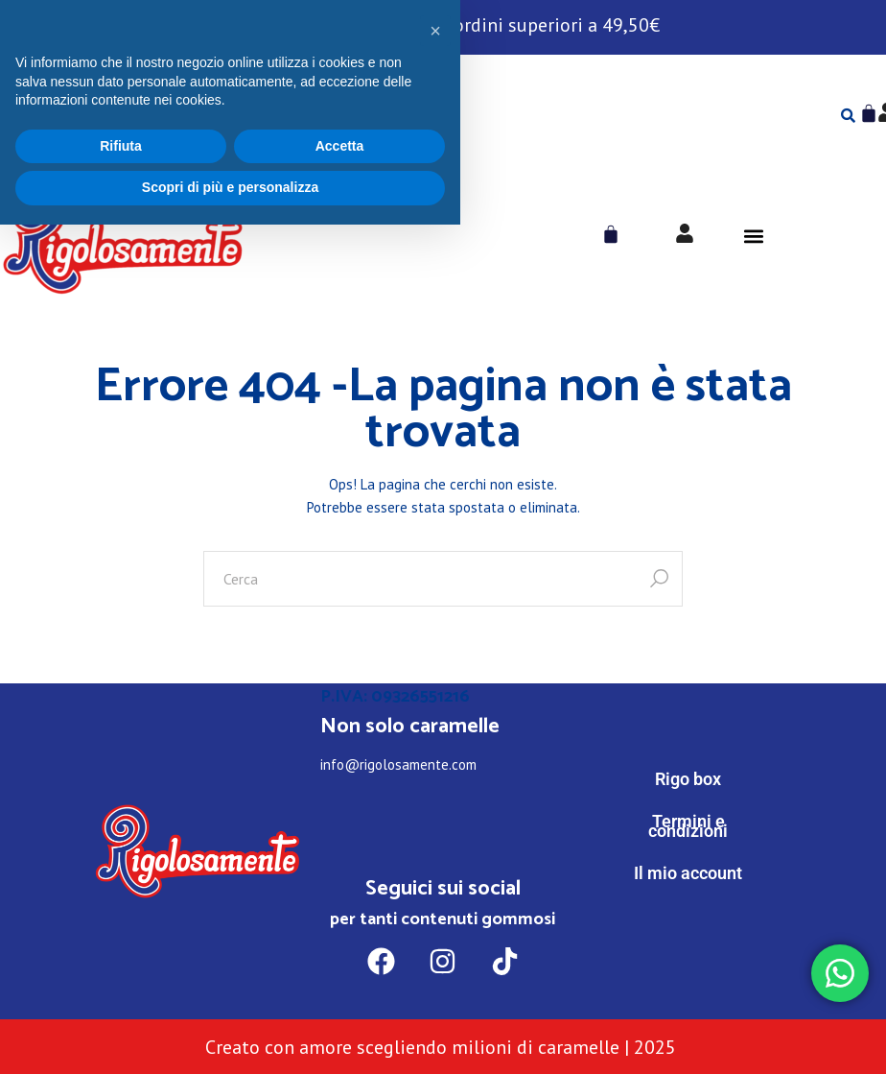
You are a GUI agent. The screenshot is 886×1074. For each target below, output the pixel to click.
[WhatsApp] (688, 953)
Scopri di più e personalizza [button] (230, 1036)
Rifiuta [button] (121, 995)
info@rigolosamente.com (398, 764)
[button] (753, 236)
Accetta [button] (339, 995)
